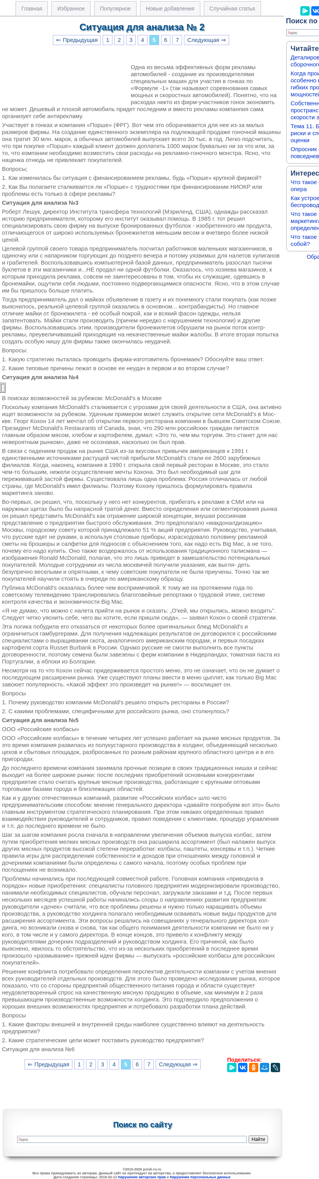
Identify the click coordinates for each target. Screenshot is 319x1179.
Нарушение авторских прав (142, 1177)
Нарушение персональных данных (200, 1177)
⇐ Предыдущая (77, 40)
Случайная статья (232, 8)
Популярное (115, 8)
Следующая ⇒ (206, 40)
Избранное (71, 8)
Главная (31, 8)
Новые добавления (170, 8)
